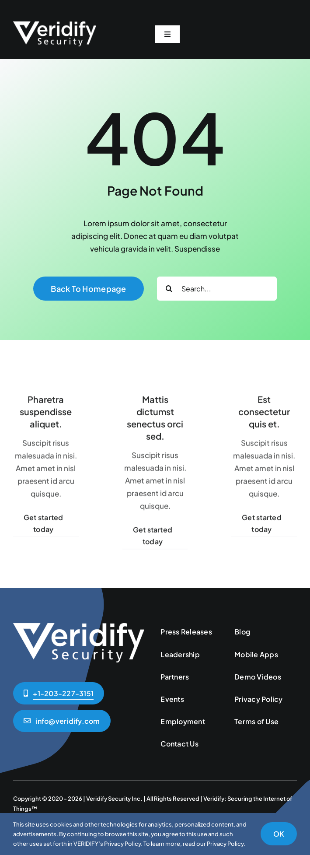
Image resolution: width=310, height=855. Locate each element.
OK (278, 833)
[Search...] (217, 289)
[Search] (169, 289)
